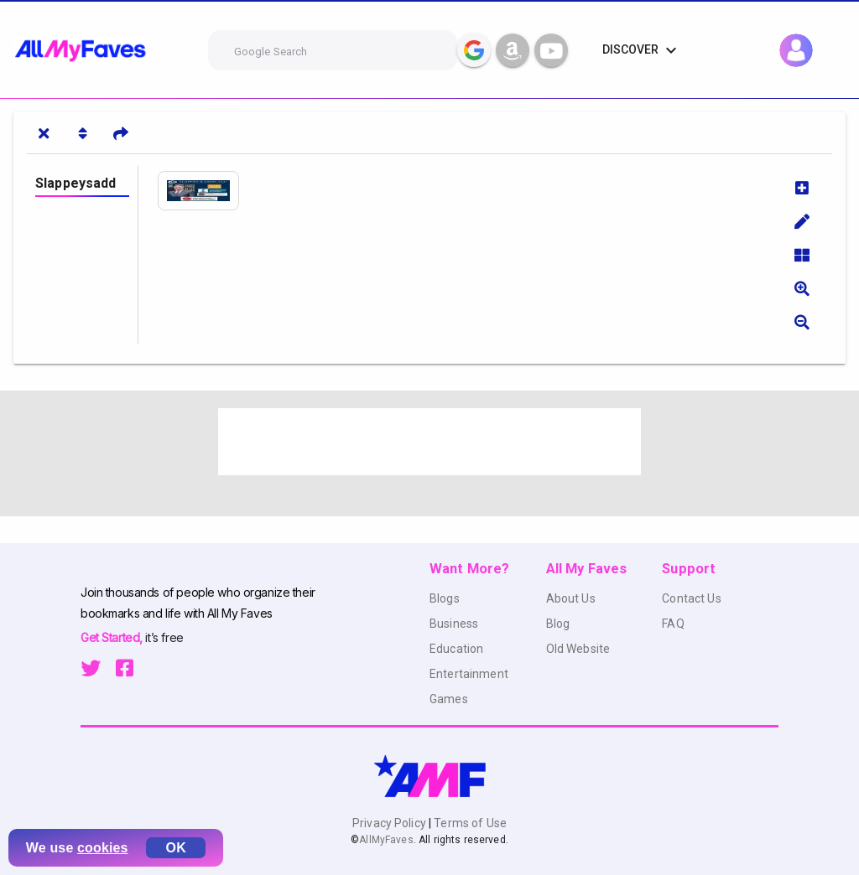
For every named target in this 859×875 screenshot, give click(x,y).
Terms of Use (469, 823)
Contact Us (691, 598)
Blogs (445, 598)
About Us (571, 598)
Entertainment (469, 674)
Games (449, 699)
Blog (558, 623)
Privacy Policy (390, 823)
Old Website (578, 648)
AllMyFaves (386, 840)
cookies (102, 848)
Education (456, 648)
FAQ (673, 623)
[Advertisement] (429, 441)
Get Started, (113, 637)
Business (454, 623)
